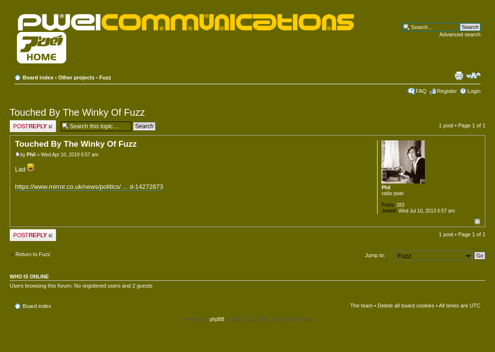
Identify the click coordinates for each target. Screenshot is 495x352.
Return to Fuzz (32, 254)
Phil (31, 154)
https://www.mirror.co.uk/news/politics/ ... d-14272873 (89, 186)
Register (447, 91)
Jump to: (375, 255)
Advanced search (459, 34)
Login (473, 91)
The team (361, 305)
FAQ (421, 91)
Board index (38, 77)
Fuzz (105, 77)
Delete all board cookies (406, 305)
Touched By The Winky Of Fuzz (77, 112)
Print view (458, 75)
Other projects (76, 77)
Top (477, 221)
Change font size (473, 75)
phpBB (217, 319)
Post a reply (33, 126)
